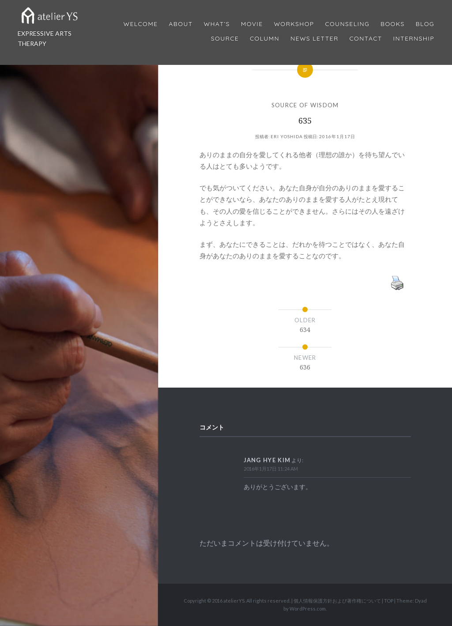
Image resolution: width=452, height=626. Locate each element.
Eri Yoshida (287, 136)
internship (413, 38)
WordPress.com (308, 608)
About (180, 24)
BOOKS (392, 24)
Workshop (294, 24)
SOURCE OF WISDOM (305, 105)
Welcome (140, 24)
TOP (388, 600)
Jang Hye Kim (267, 460)
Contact (366, 38)
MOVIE (252, 24)
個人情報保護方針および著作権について (337, 600)
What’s (216, 24)
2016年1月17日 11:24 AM (271, 468)
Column (264, 38)
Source (225, 38)
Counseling (347, 24)
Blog (425, 24)
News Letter (314, 38)
